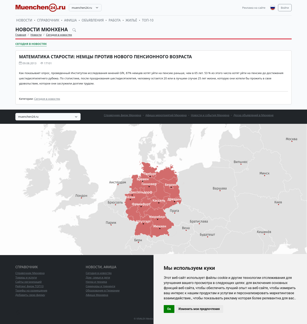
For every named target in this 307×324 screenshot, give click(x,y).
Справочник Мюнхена (30, 273)
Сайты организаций (28, 282)
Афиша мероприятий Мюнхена (166, 115)
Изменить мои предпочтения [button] (199, 309)
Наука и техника (96, 282)
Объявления (93, 20)
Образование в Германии (103, 290)
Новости (24, 20)
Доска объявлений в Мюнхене (253, 115)
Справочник (48, 20)
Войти (285, 8)
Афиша (70, 20)
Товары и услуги (26, 277)
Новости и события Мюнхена (210, 115)
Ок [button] (169, 309)
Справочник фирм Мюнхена (122, 115)
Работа (114, 20)
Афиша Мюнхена (97, 295)
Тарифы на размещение (31, 290)
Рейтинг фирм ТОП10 (29, 286)
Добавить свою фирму (30, 295)
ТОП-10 (148, 20)
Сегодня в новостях (59, 35)
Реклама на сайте (253, 8)
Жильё (131, 20)
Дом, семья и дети (98, 277)
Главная (20, 35)
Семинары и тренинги (100, 286)
